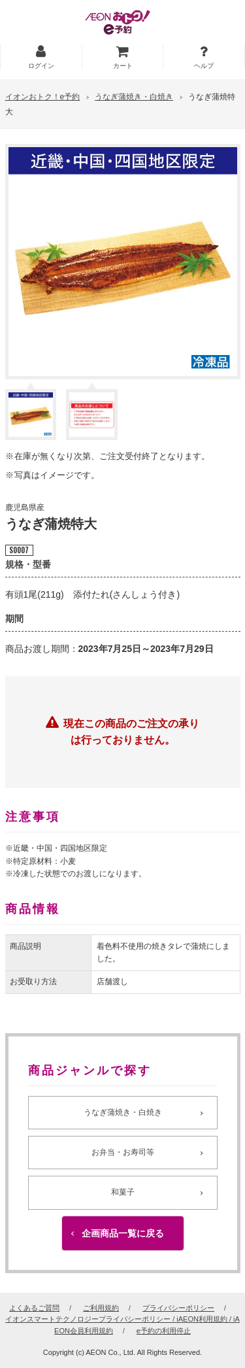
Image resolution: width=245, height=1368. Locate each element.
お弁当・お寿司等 (122, 1152)
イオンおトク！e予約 (42, 96)
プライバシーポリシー (178, 1308)
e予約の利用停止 (164, 1331)
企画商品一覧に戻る (123, 1233)
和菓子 (123, 1192)
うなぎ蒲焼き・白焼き (134, 96)
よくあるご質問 (34, 1308)
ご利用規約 (101, 1308)
